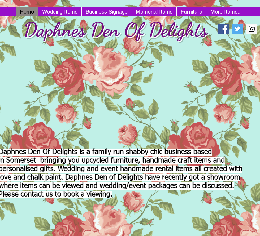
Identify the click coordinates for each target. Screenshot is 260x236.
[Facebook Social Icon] (223, 29)
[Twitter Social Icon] (237, 29)
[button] (115, 95)
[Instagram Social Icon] (251, 29)
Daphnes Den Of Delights (115, 29)
